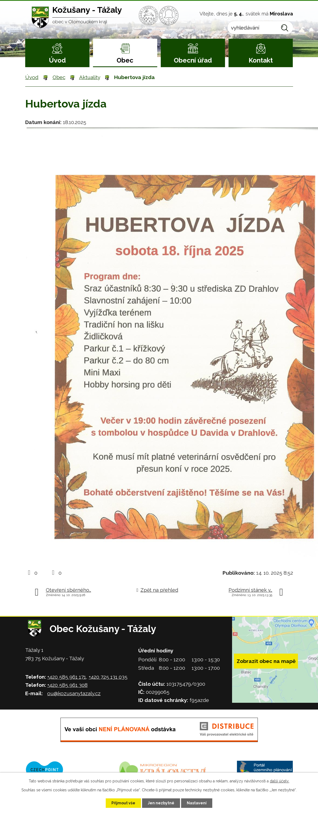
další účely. (279, 781)
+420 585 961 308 (67, 685)
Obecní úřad (193, 60)
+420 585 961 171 (66, 677)
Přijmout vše (123, 803)
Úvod (57, 60)
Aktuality (89, 77)
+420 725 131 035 (108, 677)
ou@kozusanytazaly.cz (74, 693)
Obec (125, 60)
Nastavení (197, 803)
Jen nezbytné (161, 803)
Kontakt (261, 60)
